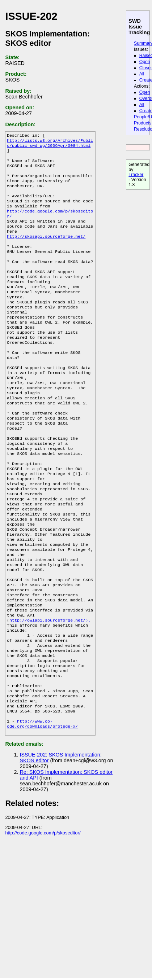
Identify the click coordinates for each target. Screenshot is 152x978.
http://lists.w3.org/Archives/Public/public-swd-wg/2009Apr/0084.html (50, 144)
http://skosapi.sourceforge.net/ (46, 251)
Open (144, 61)
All (141, 73)
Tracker (135, 174)
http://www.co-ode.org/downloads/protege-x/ (42, 808)
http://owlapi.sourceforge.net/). (49, 690)
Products (142, 123)
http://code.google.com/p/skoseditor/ (42, 918)
